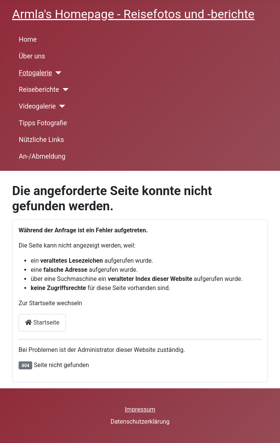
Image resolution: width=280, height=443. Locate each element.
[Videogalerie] (60, 106)
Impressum (140, 409)
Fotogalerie (35, 73)
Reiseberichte (39, 89)
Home (28, 39)
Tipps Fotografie (43, 123)
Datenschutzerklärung (140, 421)
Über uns (32, 56)
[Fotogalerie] (56, 72)
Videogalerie (37, 106)
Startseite (42, 322)
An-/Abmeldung (42, 156)
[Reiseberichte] (64, 89)
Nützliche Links (41, 139)
